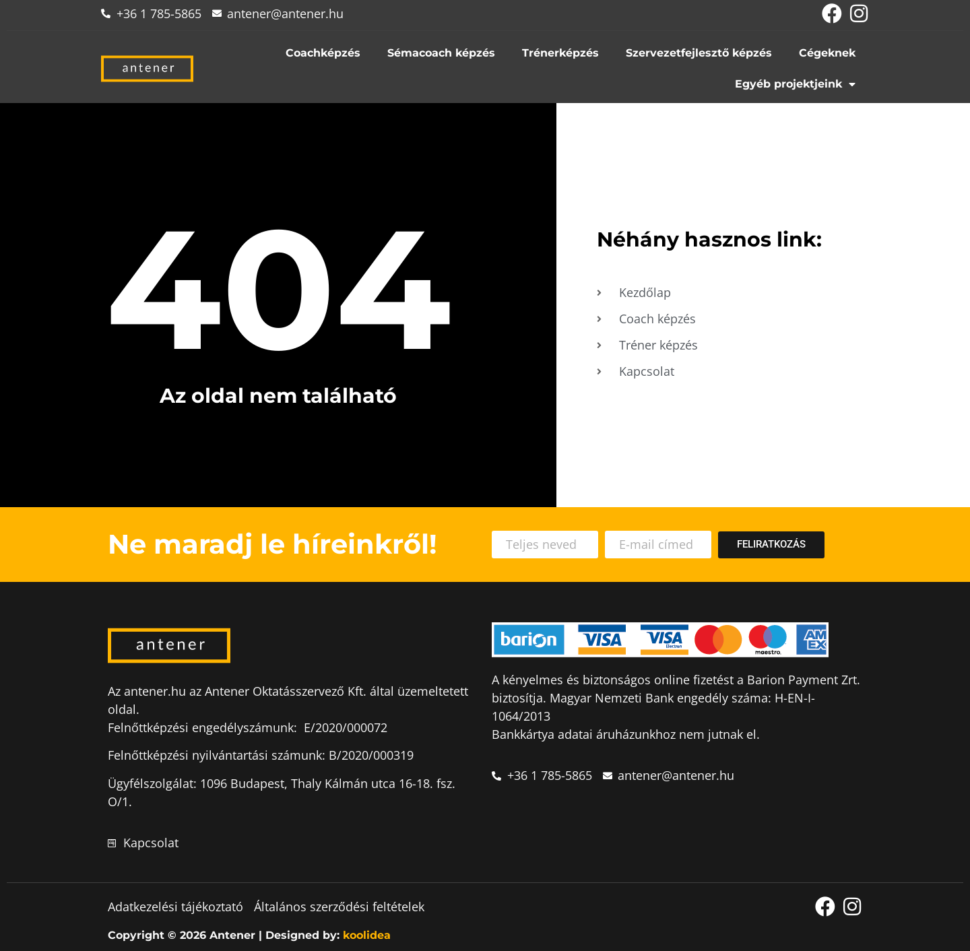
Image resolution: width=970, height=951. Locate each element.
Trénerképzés (560, 52)
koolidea (367, 935)
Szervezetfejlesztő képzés (699, 52)
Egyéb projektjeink (795, 84)
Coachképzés (323, 52)
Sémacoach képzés (441, 52)
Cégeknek (827, 52)
